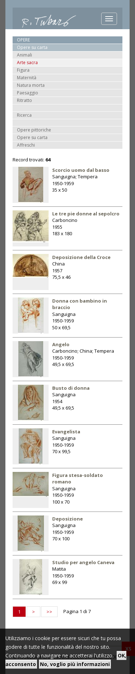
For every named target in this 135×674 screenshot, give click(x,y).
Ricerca (24, 115)
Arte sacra (27, 62)
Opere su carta (32, 137)
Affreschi (26, 145)
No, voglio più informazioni (75, 664)
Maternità (26, 78)
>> (49, 611)
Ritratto (24, 100)
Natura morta (31, 85)
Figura (23, 70)
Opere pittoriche (34, 130)
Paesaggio (27, 93)
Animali (24, 55)
